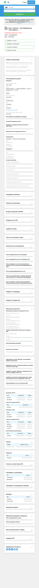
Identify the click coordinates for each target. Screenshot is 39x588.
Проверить (19, 14)
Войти (25, 2)
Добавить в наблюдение (13, 43)
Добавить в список (11, 40)
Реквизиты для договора (11, 110)
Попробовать (31, 2)
